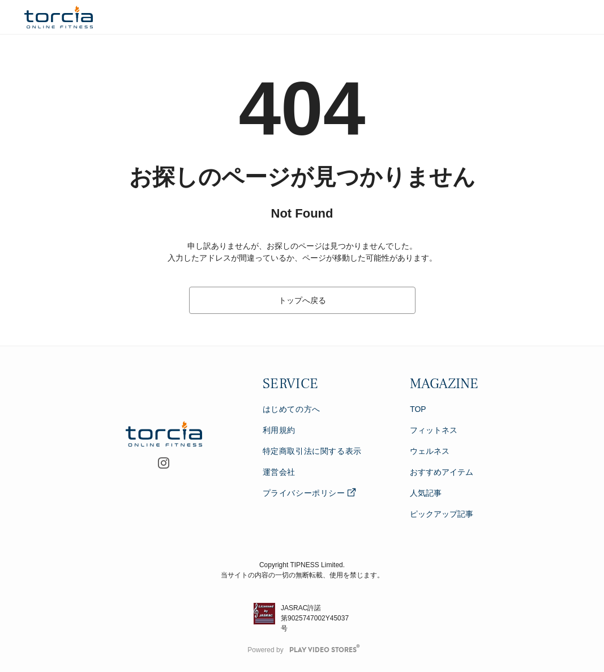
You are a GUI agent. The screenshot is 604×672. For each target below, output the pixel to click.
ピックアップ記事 (441, 513)
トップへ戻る (302, 300)
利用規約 (279, 430)
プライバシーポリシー (309, 492)
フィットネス (433, 430)
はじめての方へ (291, 409)
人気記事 (426, 492)
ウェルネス (429, 451)
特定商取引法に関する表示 (312, 451)
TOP (418, 409)
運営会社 (279, 472)
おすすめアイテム (441, 472)
